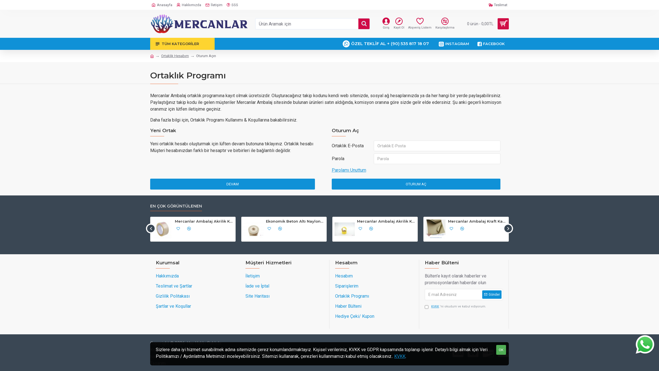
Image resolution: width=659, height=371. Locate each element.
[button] (151, 228)
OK (501, 350)
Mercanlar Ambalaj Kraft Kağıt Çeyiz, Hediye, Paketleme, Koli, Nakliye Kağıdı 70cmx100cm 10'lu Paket (477, 221)
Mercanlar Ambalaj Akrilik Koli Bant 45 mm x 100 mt (204, 221)
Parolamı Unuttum (349, 170)
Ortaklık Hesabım (175, 56)
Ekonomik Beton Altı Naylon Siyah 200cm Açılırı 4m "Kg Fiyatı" (295, 221)
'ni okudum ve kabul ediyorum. (455, 306)
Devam (232, 184)
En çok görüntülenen (176, 206)
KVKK (399, 356)
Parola (338, 158)
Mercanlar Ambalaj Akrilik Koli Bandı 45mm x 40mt (386, 221)
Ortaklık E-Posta (348, 145)
